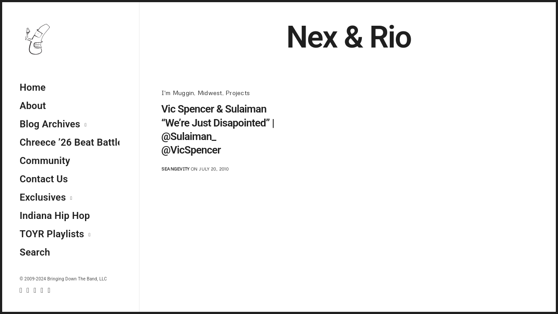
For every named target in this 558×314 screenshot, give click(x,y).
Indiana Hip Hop (55, 215)
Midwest (209, 92)
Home (33, 87)
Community (45, 160)
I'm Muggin (177, 92)
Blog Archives (50, 124)
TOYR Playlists (52, 234)
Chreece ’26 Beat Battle (69, 142)
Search (35, 252)
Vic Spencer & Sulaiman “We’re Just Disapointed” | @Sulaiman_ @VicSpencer (217, 129)
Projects (237, 92)
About (33, 105)
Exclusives (43, 197)
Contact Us (44, 179)
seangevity (175, 168)
